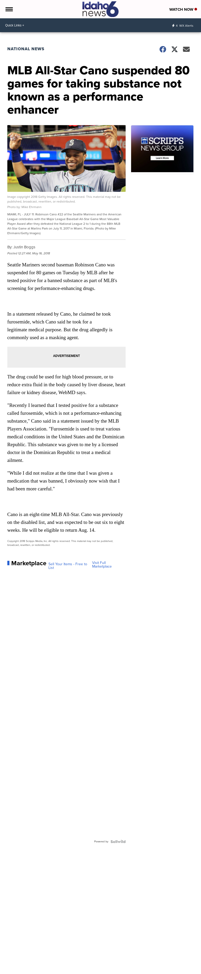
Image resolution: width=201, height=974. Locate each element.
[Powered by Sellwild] (118, 841)
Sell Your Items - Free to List (67, 566)
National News (25, 49)
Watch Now (183, 9)
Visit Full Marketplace (102, 564)
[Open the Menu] (9, 9)
